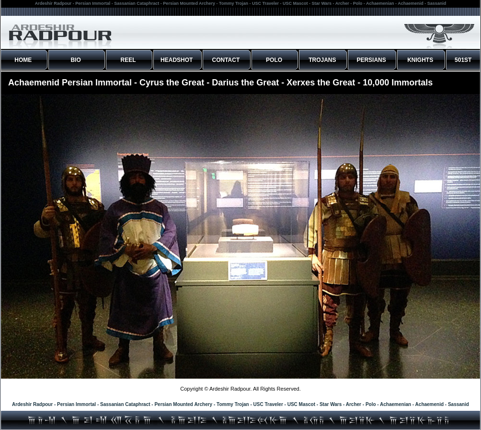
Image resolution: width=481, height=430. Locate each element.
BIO (75, 60)
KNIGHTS (420, 60)
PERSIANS (371, 60)
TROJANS (322, 60)
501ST (463, 60)
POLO (274, 60)
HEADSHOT (176, 60)
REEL (128, 60)
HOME (23, 60)
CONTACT (226, 60)
